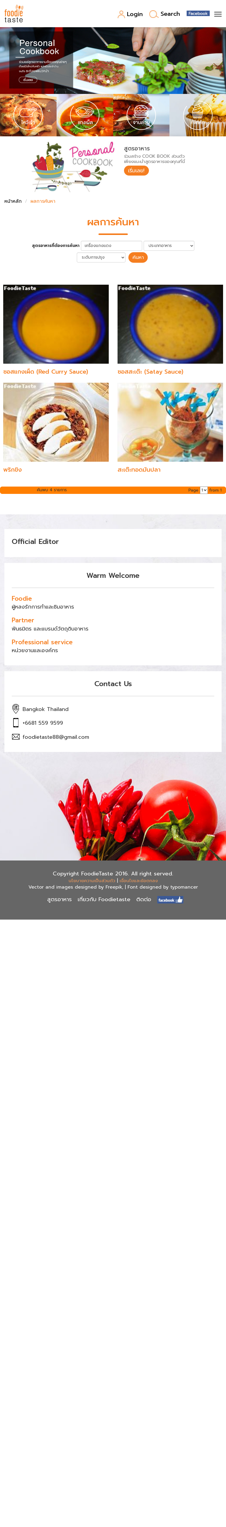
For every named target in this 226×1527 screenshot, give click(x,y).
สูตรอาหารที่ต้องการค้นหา (55, 246)
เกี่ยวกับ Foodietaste (104, 899)
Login (130, 14)
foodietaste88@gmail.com (56, 737)
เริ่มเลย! (137, 170)
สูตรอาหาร (59, 899)
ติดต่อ (143, 899)
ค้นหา (138, 257)
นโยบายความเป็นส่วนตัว (92, 880)
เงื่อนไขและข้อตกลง (139, 880)
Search (164, 14)
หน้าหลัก (13, 201)
